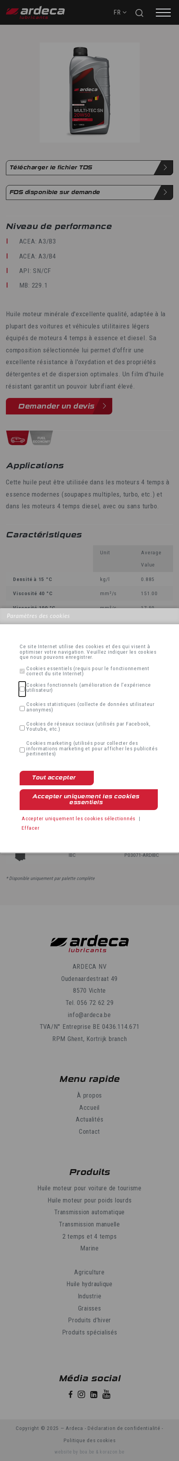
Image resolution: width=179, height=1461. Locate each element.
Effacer (30, 828)
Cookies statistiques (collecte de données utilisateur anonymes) (90, 707)
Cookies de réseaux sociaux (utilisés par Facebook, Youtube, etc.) (88, 726)
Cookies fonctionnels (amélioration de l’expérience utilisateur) (88, 687)
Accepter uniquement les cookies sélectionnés (78, 818)
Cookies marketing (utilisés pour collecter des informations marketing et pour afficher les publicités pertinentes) (92, 749)
